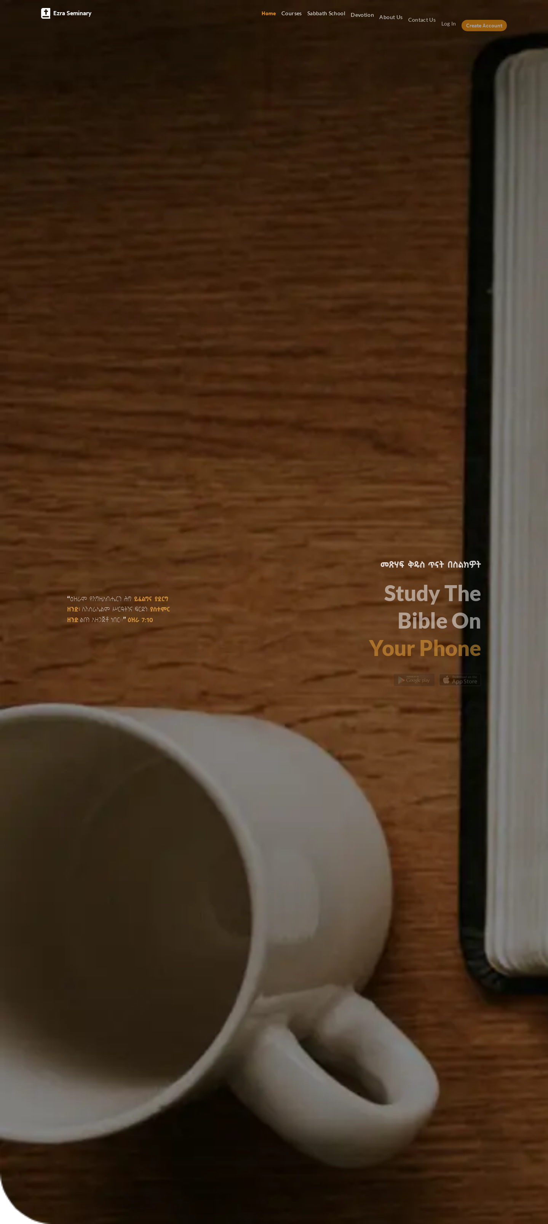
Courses (291, 14)
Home (269, 13)
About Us (391, 22)
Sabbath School (326, 16)
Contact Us (422, 26)
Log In (448, 30)
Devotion (362, 19)
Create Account (484, 33)
